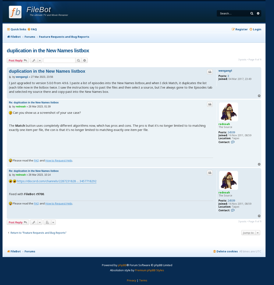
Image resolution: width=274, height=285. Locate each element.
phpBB (122, 265)
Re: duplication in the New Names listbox (34, 102)
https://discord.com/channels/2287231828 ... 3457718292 (56, 181)
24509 (231, 132)
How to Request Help (58, 160)
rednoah (224, 124)
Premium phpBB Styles (149, 270)
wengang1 (225, 70)
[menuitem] (32, 29)
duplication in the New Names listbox (48, 50)
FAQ (36, 160)
